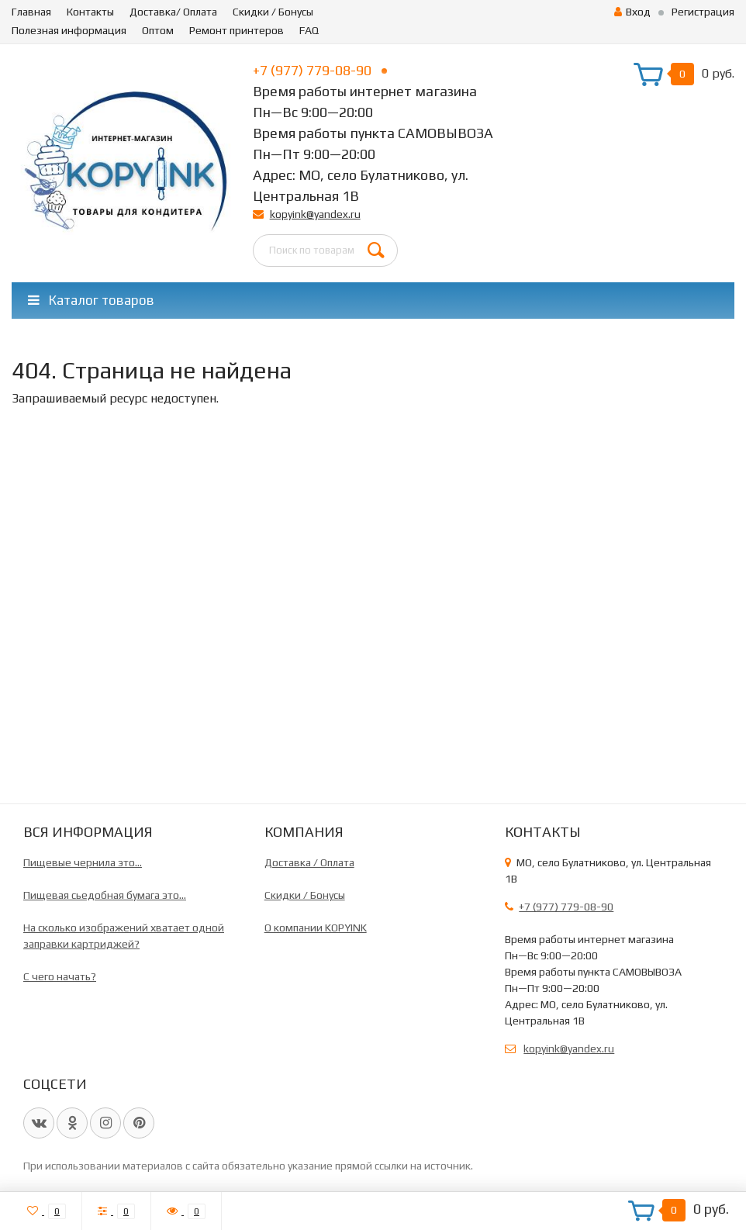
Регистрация (703, 11)
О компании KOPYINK (315, 927)
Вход (632, 11)
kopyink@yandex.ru (315, 214)
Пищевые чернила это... (82, 862)
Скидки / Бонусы (273, 11)
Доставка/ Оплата (173, 11)
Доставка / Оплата (309, 862)
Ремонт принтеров (236, 30)
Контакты (90, 11)
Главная (31, 11)
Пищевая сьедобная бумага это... (104, 895)
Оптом (158, 30)
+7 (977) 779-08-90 (320, 70)
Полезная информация (69, 30)
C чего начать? (59, 976)
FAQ (309, 30)
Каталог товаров (91, 300)
